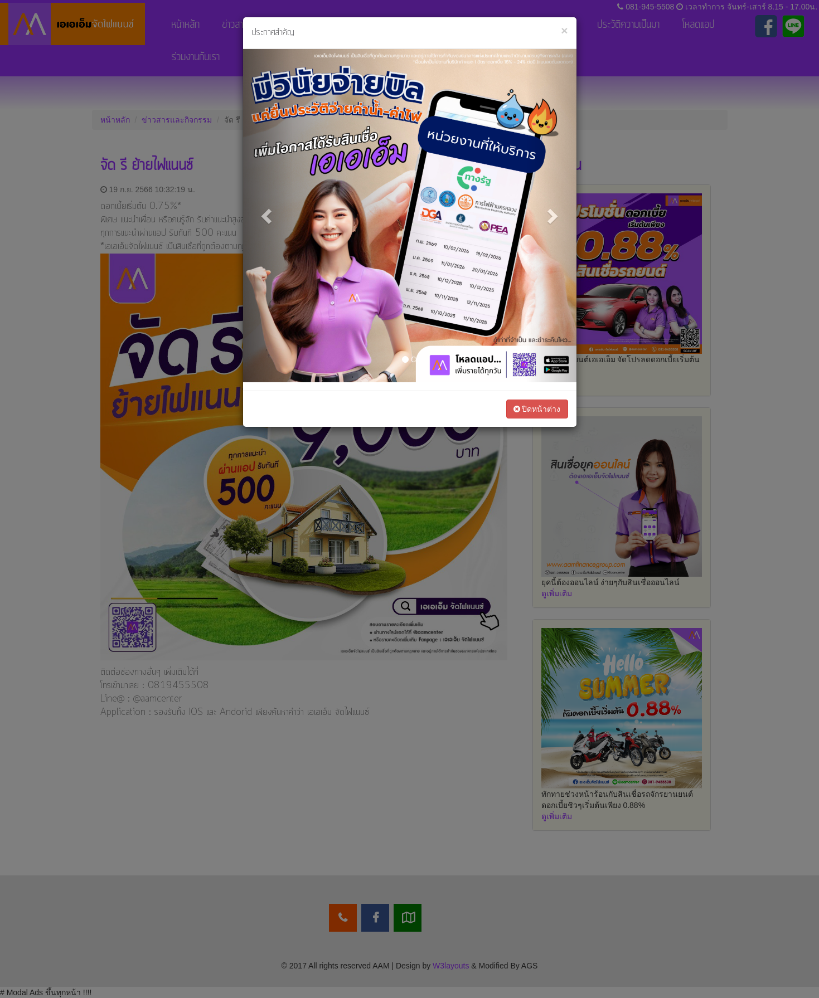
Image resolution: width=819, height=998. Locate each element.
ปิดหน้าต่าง (537, 409)
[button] (268, 215)
